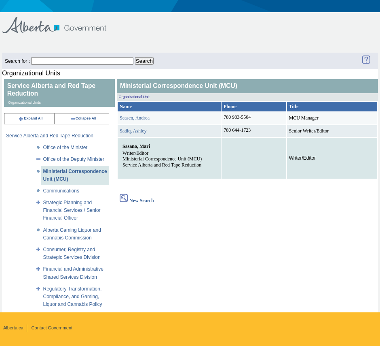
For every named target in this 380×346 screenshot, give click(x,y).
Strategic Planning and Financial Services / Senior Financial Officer (72, 210)
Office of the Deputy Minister (73, 159)
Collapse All (83, 118)
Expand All (30, 118)
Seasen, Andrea (135, 118)
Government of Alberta (61, 21)
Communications (61, 191)
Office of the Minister (65, 147)
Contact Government (52, 327)
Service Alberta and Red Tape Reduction (49, 136)
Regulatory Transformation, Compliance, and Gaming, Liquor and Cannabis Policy (72, 296)
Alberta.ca (13, 327)
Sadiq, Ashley (133, 131)
